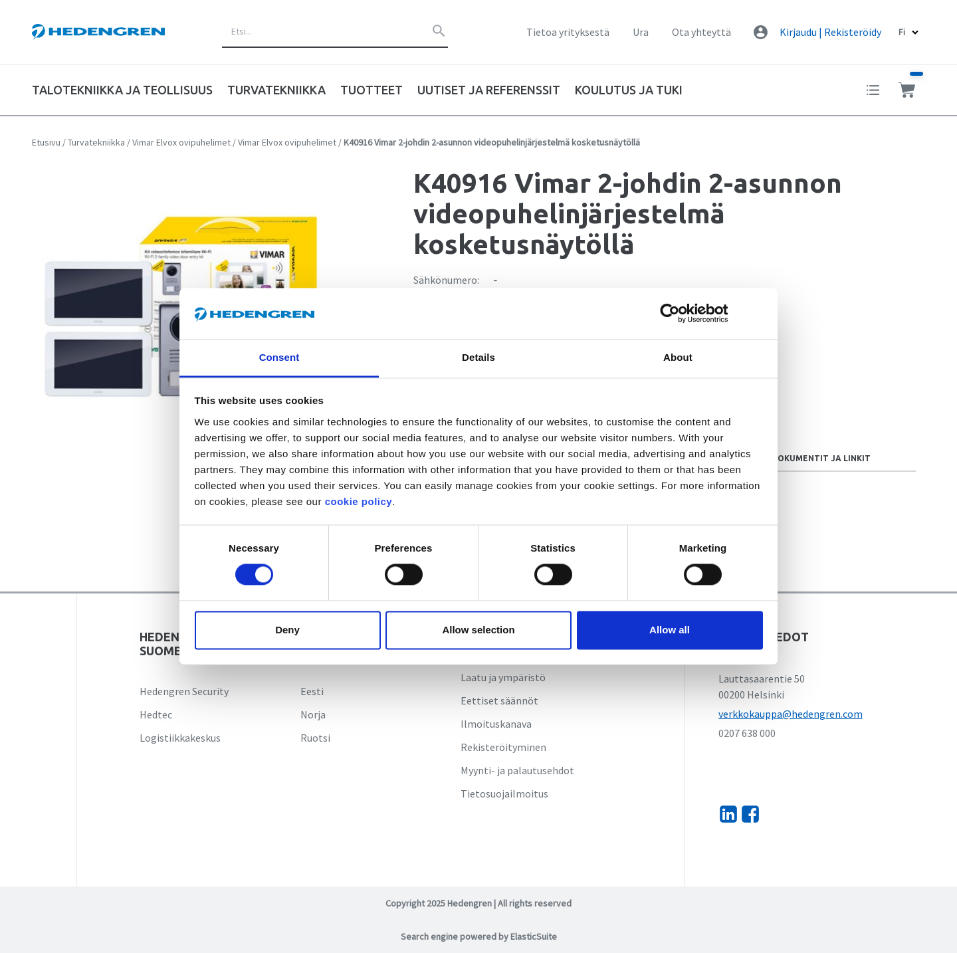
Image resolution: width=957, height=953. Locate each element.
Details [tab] (478, 357)
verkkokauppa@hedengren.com (790, 713)
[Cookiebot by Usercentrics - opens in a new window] (680, 314)
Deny (287, 629)
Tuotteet (371, 89)
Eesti (312, 691)
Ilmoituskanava (496, 723)
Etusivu (46, 142)
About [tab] (677, 357)
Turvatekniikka (96, 142)
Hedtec (156, 714)
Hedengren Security (184, 691)
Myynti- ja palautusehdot (517, 770)
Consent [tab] (279, 357)
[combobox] (335, 32)
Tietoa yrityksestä (567, 32)
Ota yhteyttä (701, 32)
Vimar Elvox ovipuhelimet (181, 142)
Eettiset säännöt (499, 700)
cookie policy (359, 501)
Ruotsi (315, 737)
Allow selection (478, 629)
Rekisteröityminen (503, 747)
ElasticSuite (533, 936)
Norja (313, 714)
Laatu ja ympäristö (503, 677)
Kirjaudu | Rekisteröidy (830, 32)
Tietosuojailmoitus (504, 793)
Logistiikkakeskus (180, 737)
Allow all (669, 629)
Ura (641, 32)
